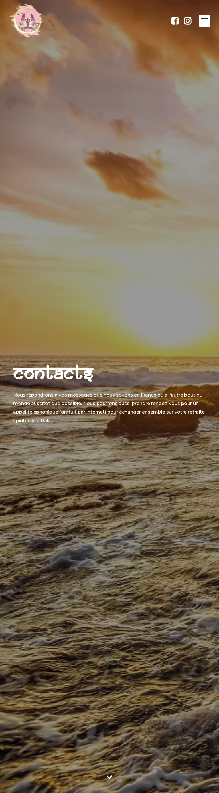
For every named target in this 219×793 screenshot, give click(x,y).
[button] (204, 21)
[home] (32, 20)
